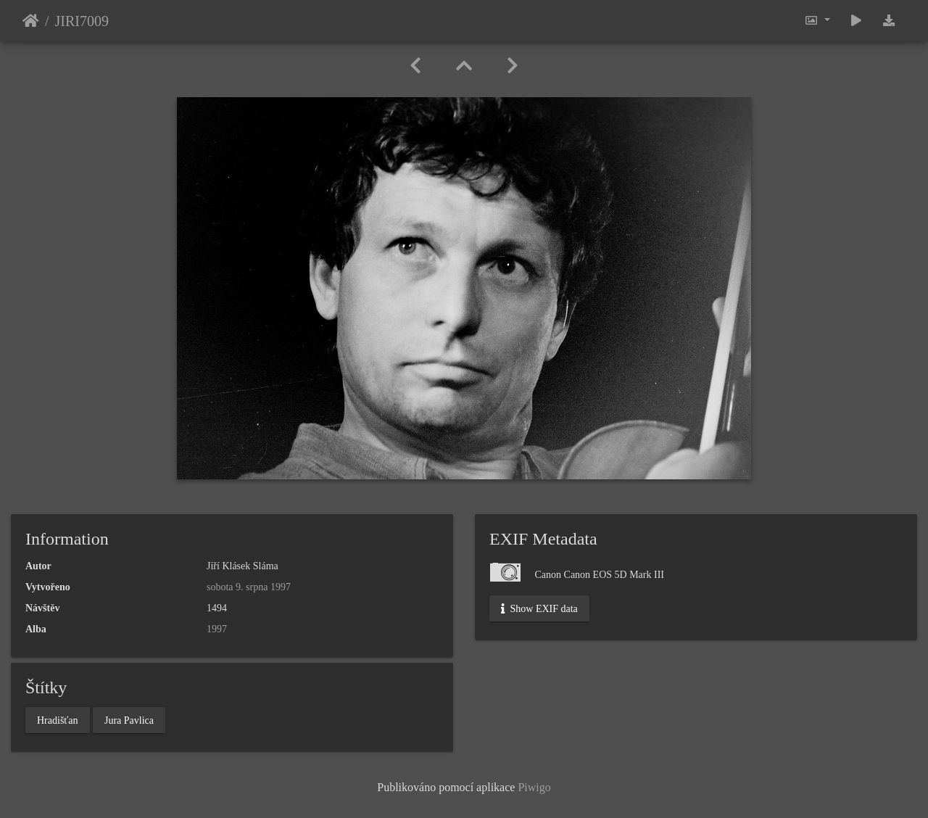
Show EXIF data (539, 608)
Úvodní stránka (30, 21)
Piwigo (534, 787)
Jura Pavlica (129, 719)
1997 (217, 629)
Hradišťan (57, 719)
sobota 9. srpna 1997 (249, 587)
